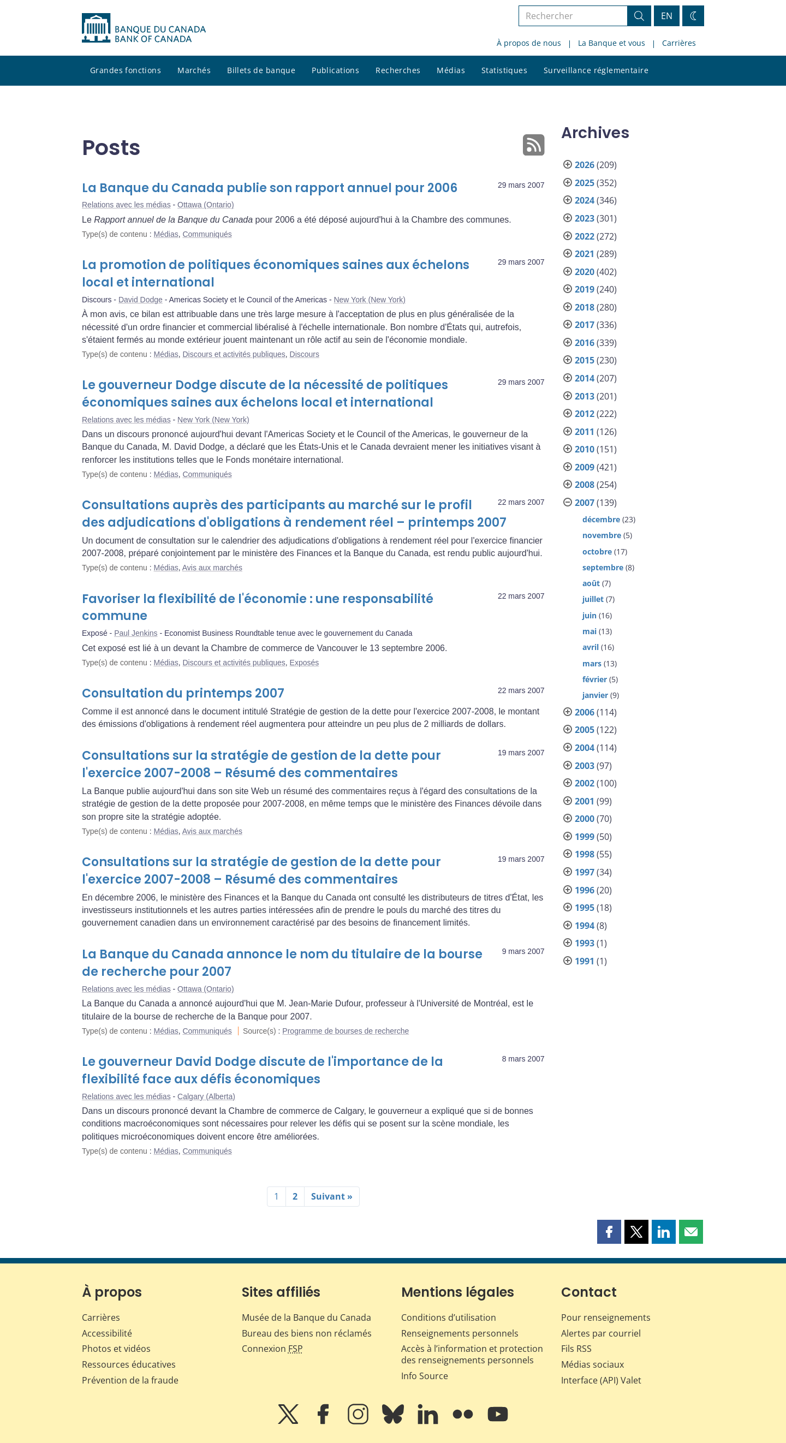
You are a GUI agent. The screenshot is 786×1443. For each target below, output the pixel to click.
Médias (451, 70)
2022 (584, 236)
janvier (595, 695)
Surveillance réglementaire (596, 70)
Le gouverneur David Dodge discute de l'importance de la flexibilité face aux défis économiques (262, 1070)
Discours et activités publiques (233, 354)
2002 (584, 783)
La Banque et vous (611, 43)
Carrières (679, 43)
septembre (602, 567)
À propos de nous (529, 43)
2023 (584, 218)
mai (589, 631)
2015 (584, 360)
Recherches (398, 70)
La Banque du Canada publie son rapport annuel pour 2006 (269, 188)
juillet (593, 599)
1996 (584, 890)
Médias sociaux (592, 1364)
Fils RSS (576, 1349)
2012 (584, 414)
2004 (584, 748)
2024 (584, 200)
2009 (584, 467)
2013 (584, 396)
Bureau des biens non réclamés (307, 1333)
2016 (584, 343)
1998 (584, 854)
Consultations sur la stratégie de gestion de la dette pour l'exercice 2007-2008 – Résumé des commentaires (261, 764)
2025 (584, 183)
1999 (584, 837)
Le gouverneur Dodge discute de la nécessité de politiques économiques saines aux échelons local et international (265, 394)
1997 (584, 872)
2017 (584, 325)
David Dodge (140, 299)
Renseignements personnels (460, 1333)
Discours (304, 354)
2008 (584, 485)
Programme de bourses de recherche (345, 1031)
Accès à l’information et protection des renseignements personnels (472, 1354)
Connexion (272, 1349)
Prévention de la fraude (130, 1380)
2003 (584, 766)
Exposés (304, 662)
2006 (584, 712)
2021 (584, 254)
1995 (584, 908)
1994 (584, 926)
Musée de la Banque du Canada (306, 1317)
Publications (335, 70)
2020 (584, 272)
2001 (584, 801)
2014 (584, 378)
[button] (609, 1232)
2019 (584, 289)
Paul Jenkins (135, 633)
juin (589, 615)
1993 (584, 943)
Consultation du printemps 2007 (183, 693)
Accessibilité (107, 1333)
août (591, 583)
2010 (584, 449)
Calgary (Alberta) (206, 1096)
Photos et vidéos (116, 1349)
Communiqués (206, 234)
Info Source (424, 1376)
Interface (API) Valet (601, 1380)
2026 (584, 165)
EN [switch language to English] (666, 16)
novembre (601, 535)
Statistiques (504, 70)
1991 (584, 961)
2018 (584, 307)
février (594, 679)
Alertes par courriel (601, 1333)
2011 (584, 432)
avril (590, 647)
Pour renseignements (606, 1317)
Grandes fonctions (125, 70)
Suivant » (332, 1196)
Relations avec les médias (126, 204)
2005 (584, 730)
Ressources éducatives (129, 1364)
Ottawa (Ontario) (205, 204)
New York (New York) (370, 299)
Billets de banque (261, 70)
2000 (584, 819)
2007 (584, 503)
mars (592, 663)
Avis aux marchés (212, 567)
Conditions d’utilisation (448, 1317)
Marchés (194, 70)
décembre (601, 519)
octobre (597, 551)
